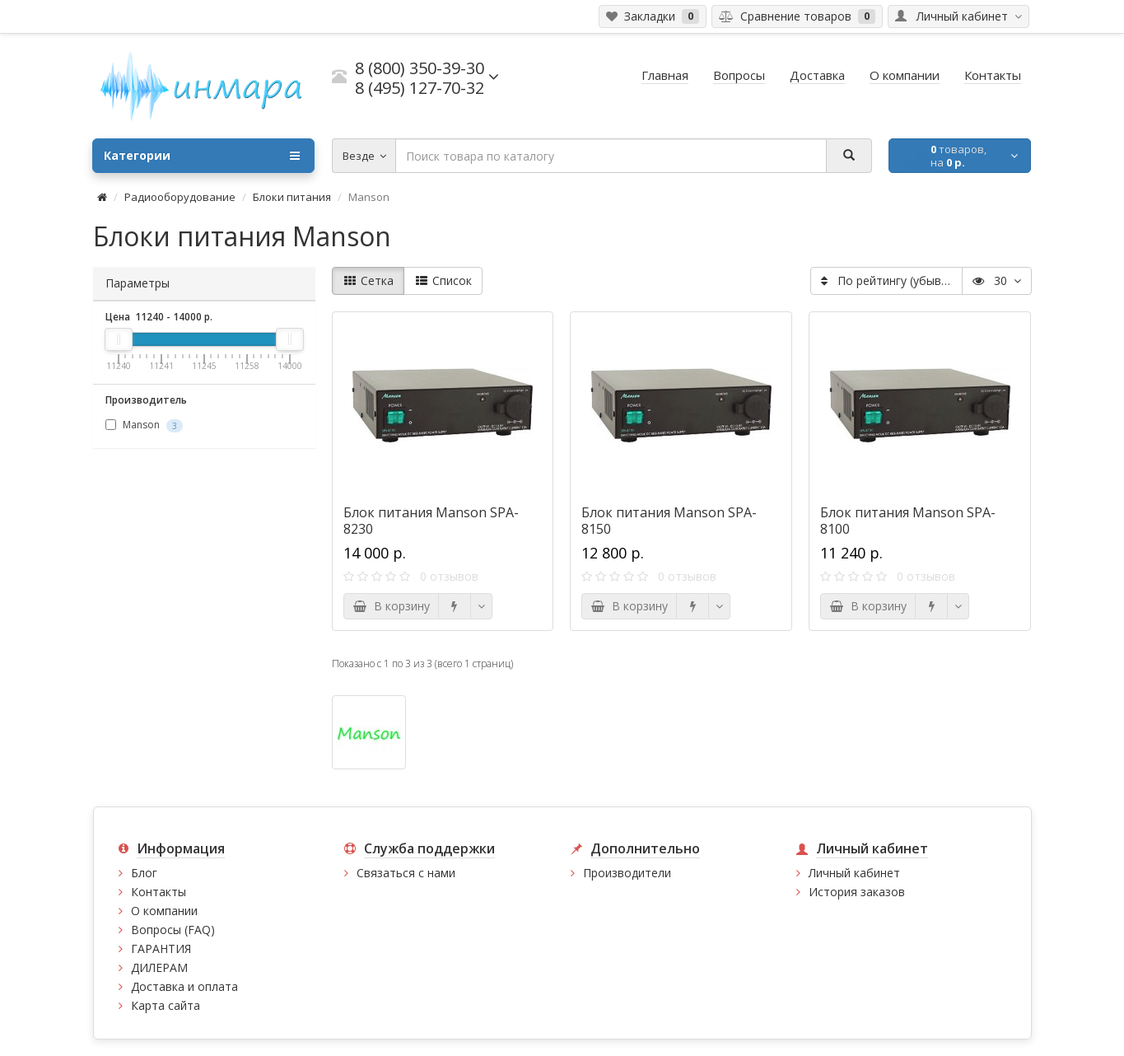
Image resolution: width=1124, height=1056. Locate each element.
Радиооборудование (180, 196)
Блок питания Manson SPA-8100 (908, 520)
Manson (144, 425)
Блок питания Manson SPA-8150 (669, 520)
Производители (627, 873)
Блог (144, 873)
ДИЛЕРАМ (159, 967)
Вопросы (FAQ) (173, 929)
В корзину (391, 606)
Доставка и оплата (184, 986)
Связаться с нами (406, 873)
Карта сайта (165, 1005)
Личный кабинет (854, 873)
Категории (202, 155)
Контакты (158, 891)
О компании (164, 910)
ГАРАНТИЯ (161, 948)
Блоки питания (292, 196)
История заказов (857, 891)
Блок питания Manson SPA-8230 (431, 520)
